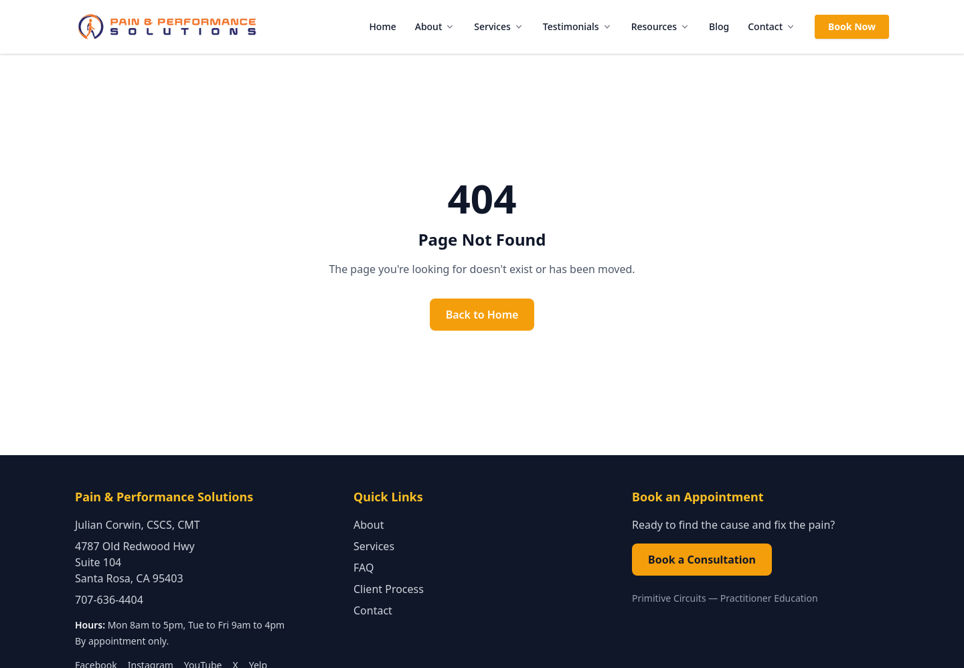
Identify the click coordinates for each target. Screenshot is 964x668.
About (435, 26)
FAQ (363, 567)
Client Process (388, 589)
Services (499, 26)
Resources (660, 26)
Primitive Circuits (669, 598)
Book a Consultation (702, 559)
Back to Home (482, 314)
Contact (772, 26)
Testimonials (578, 26)
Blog (719, 26)
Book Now (852, 26)
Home (382, 26)
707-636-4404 (109, 599)
